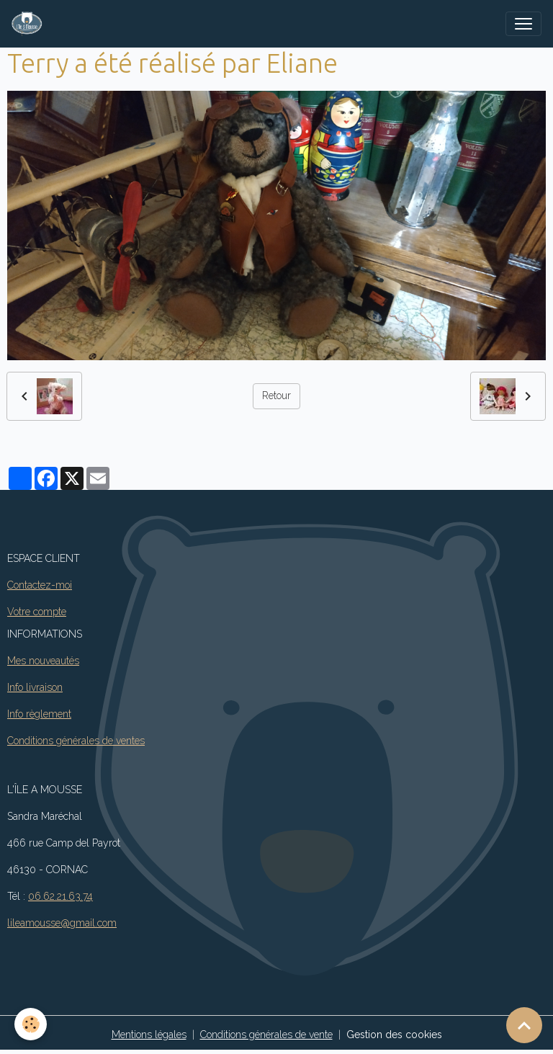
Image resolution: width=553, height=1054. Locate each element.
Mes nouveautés (43, 660)
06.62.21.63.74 (60, 896)
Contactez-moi (39, 585)
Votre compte (36, 611)
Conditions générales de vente (266, 1034)
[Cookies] (30, 1024)
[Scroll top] (524, 1025)
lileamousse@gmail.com (62, 923)
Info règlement (39, 714)
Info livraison (35, 687)
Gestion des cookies (394, 1034)
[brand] (30, 24)
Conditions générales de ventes (76, 740)
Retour (276, 395)
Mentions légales (149, 1034)
